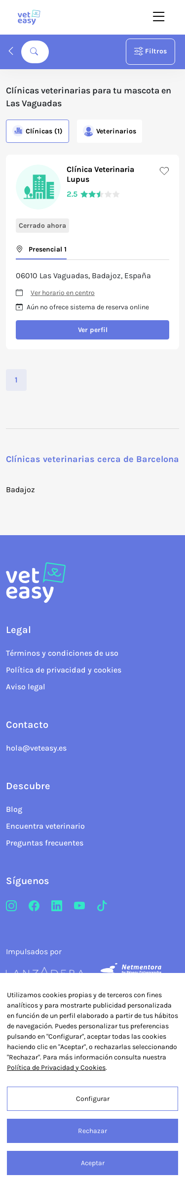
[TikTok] (102, 906)
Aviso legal (25, 686)
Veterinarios (109, 130)
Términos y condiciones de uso (62, 653)
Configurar (93, 1099)
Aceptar (93, 1163)
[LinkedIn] (56, 906)
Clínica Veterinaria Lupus (100, 174)
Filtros (150, 51)
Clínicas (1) (37, 130)
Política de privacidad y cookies (63, 670)
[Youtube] (79, 906)
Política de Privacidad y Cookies (56, 1067)
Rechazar (92, 1131)
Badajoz (20, 489)
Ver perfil (93, 330)
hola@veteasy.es (36, 748)
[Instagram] (11, 906)
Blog (14, 809)
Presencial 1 (41, 249)
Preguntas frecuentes (44, 842)
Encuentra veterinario (45, 826)
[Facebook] (34, 906)
